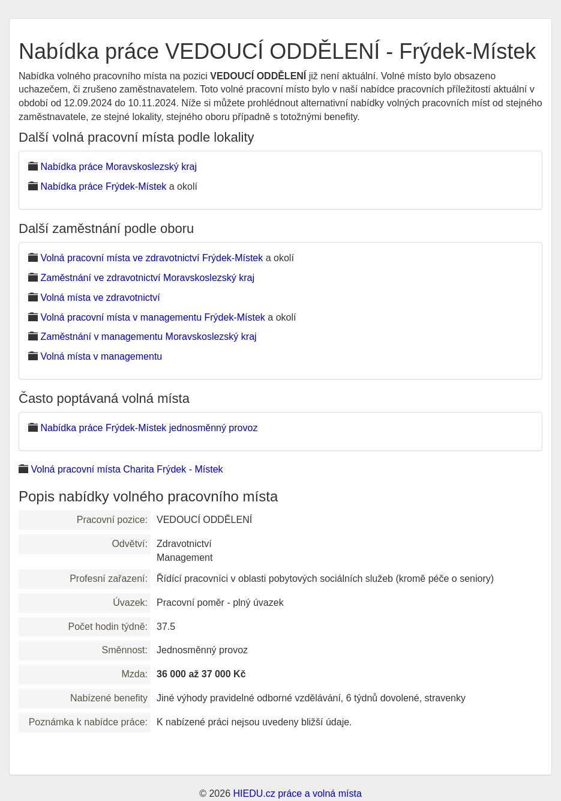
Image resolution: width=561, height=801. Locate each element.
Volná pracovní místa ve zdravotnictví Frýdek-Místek (151, 258)
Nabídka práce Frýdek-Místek (103, 186)
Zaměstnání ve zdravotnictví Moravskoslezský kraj (147, 278)
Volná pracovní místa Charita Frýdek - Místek (127, 469)
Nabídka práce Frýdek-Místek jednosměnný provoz (148, 428)
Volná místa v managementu (101, 356)
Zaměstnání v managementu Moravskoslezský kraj (148, 336)
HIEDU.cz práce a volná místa (297, 793)
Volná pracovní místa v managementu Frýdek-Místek (152, 317)
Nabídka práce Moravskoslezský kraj (118, 167)
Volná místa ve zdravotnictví (100, 297)
